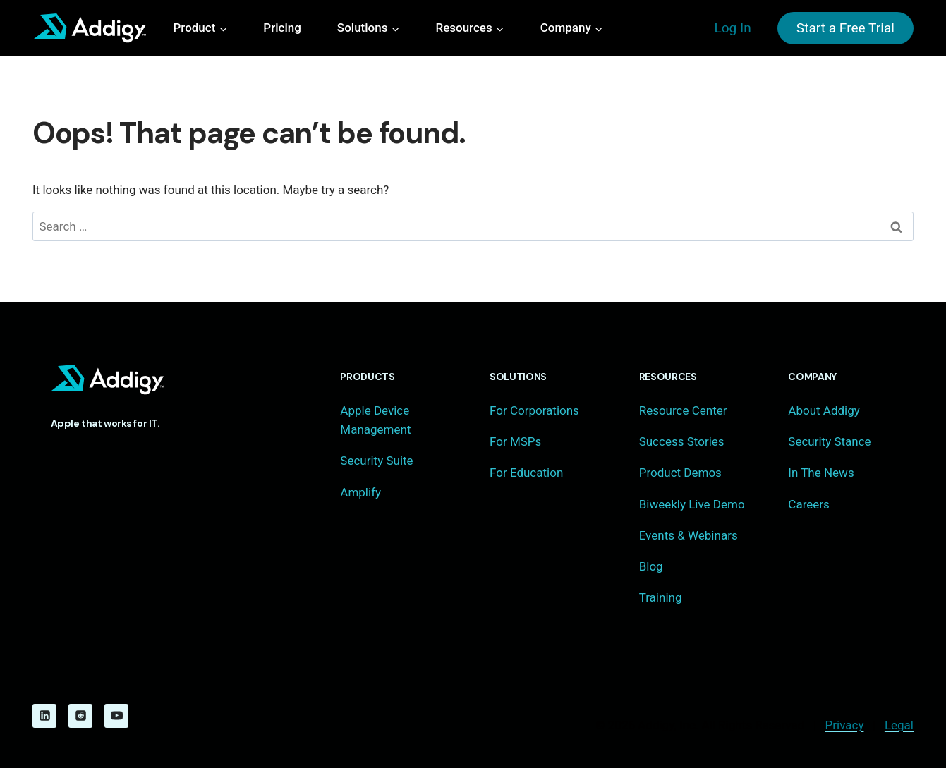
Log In (732, 28)
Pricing (282, 27)
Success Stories (681, 441)
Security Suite (376, 460)
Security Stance (829, 441)
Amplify (360, 492)
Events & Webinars (688, 535)
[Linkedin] (44, 716)
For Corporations (534, 410)
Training (660, 597)
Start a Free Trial (845, 28)
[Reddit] (80, 716)
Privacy (844, 725)
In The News (821, 472)
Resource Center (683, 410)
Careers (808, 504)
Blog (651, 566)
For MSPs (515, 441)
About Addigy (823, 410)
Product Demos (680, 472)
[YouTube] (116, 716)
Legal (899, 725)
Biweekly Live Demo (692, 504)
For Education (526, 472)
